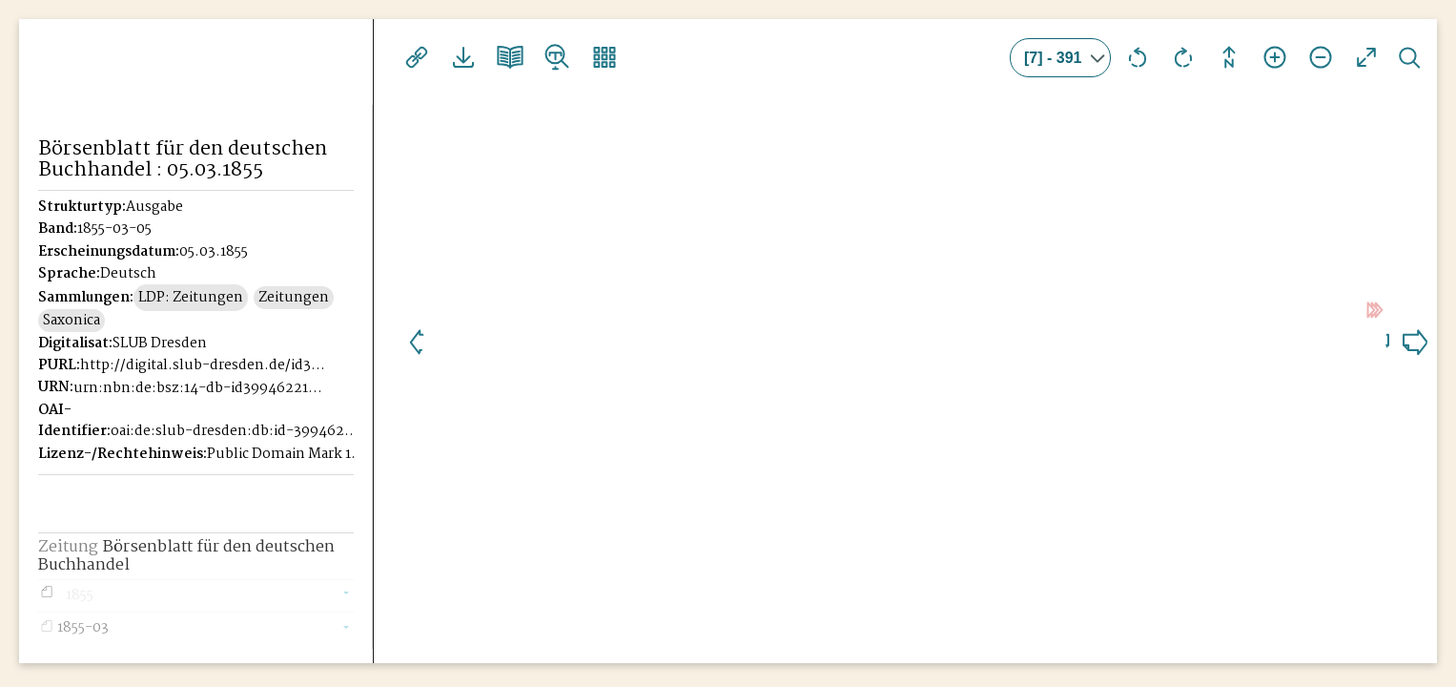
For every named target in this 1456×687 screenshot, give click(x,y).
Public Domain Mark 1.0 (285, 454)
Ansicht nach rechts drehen (1183, 57)
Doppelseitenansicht (507, 57)
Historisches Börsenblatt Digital (125, 91)
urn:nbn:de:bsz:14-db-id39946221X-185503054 (199, 388)
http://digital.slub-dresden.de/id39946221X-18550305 (206, 365)
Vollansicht (1366, 57)
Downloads (461, 57)
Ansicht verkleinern (1321, 57)
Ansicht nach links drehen (1137, 57)
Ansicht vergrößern (1275, 57)
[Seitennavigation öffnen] (360, 54)
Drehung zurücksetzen (1229, 57)
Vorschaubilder (599, 57)
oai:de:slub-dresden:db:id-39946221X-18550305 (236, 431)
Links (416, 57)
